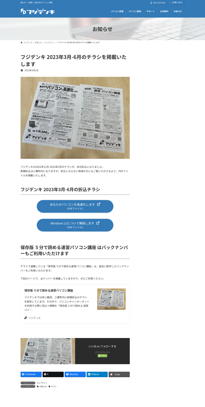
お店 (143, 171)
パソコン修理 (147, 209)
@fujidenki (102, 353)
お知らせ (43, 387)
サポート (145, 196)
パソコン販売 (147, 215)
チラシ (54, 387)
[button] (75, 206)
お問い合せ (176, 2)
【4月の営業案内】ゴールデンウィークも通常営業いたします (168, 131)
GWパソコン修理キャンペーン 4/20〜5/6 (167, 98)
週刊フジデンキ (149, 221)
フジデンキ (32, 319)
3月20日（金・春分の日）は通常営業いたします (168, 148)
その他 (144, 177)
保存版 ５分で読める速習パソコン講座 (48, 291)
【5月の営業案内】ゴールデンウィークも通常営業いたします (168, 81)
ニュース (145, 202)
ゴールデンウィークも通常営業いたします (168, 114)
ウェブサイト (42, 384)
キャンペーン (147, 190)
